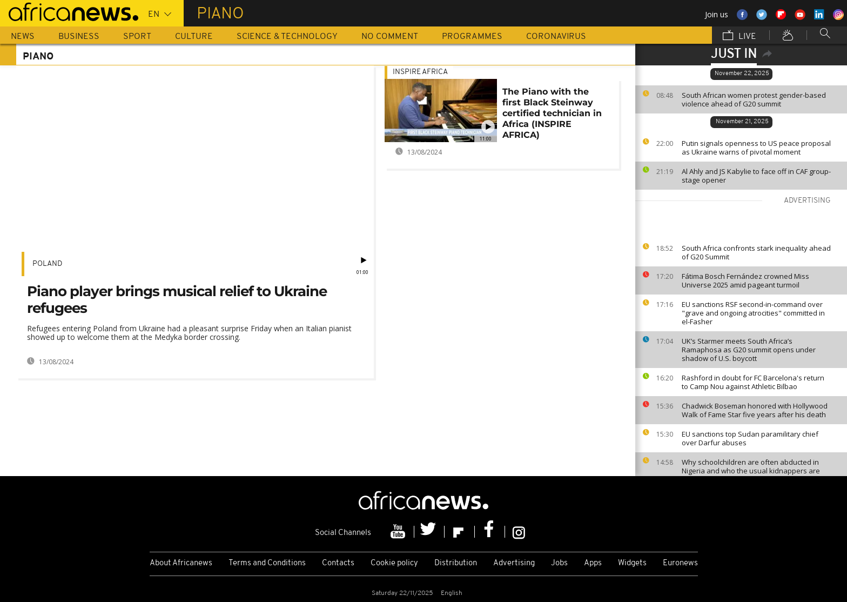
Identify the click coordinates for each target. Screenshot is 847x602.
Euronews (680, 563)
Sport (137, 36)
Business (78, 36)
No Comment (389, 36)
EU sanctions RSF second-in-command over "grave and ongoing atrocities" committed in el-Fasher (753, 313)
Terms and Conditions (267, 563)
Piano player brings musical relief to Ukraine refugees (177, 300)
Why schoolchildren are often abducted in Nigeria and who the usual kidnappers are (751, 466)
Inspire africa (420, 72)
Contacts (338, 563)
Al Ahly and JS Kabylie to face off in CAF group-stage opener (756, 175)
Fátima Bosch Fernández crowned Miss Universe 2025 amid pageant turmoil (745, 280)
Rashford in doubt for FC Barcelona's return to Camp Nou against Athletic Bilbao (753, 382)
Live (739, 36)
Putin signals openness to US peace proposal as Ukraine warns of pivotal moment (756, 147)
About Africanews (181, 563)
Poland (47, 264)
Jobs (559, 563)
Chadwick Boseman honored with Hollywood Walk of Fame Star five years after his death (755, 410)
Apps (593, 563)
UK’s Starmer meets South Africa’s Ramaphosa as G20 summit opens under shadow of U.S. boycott (749, 350)
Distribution (455, 563)
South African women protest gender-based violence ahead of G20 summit (754, 99)
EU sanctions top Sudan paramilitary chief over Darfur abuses (750, 438)
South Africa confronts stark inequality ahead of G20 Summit (756, 252)
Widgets (632, 563)
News (23, 36)
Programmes (472, 36)
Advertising (514, 563)
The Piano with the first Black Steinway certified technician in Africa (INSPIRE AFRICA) (552, 113)
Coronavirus (556, 36)
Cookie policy (394, 563)
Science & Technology (287, 36)
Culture (194, 36)
